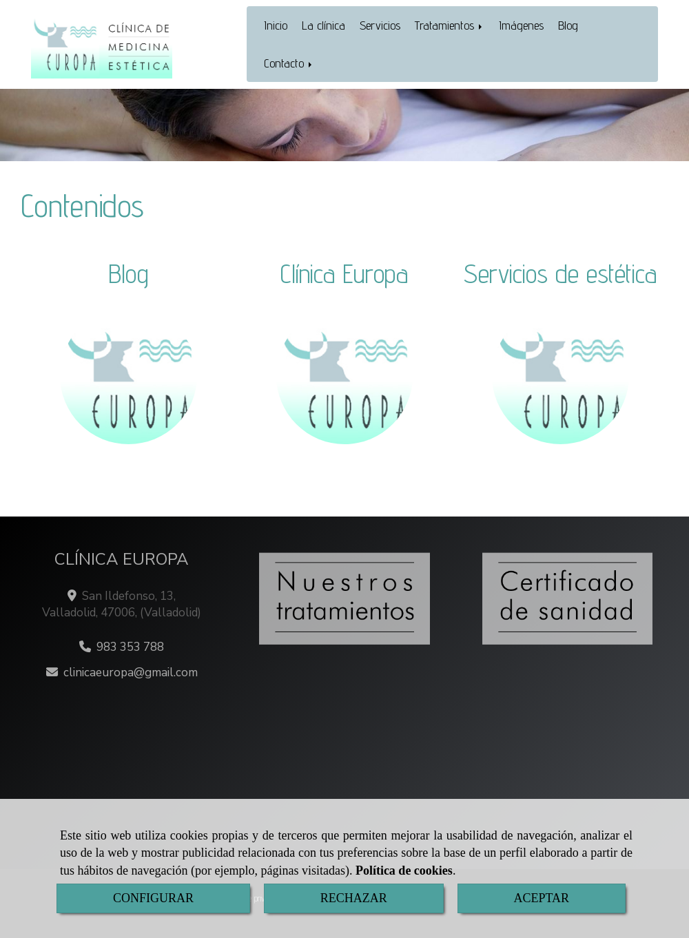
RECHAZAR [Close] (353, 898)
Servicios (380, 25)
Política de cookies (404, 870)
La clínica (323, 25)
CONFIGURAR (153, 898)
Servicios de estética (560, 273)
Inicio (275, 25)
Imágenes (521, 25)
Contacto (289, 63)
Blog (568, 25)
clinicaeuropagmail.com (130, 672)
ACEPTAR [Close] (542, 898)
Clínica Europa (344, 273)
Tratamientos (449, 25)
